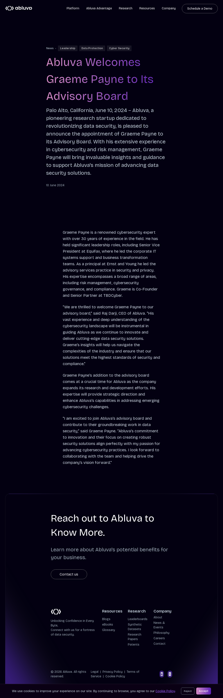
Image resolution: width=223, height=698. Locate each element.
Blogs (106, 619)
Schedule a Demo (199, 8)
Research (125, 8)
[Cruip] (18, 8)
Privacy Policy (113, 672)
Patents (133, 644)
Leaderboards (137, 619)
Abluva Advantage (99, 8)
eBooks (107, 624)
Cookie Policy (115, 676)
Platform (73, 8)
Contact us (69, 574)
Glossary (108, 630)
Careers (159, 638)
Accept (203, 691)
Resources (147, 8)
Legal (94, 672)
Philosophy (161, 633)
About (158, 617)
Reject (188, 691)
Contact (160, 644)
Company (169, 8)
